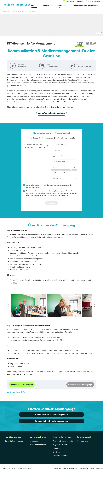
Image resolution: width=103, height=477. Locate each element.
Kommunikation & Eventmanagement (51, 414)
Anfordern (51, 203)
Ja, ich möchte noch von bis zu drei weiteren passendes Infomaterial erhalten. (49, 186)
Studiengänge (48, 5)
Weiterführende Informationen (51, 113)
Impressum (57, 468)
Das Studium (34, 6)
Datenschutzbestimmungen (35, 193)
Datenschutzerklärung (69, 468)
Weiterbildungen (79, 5)
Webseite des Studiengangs (80, 384)
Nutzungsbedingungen (56, 191)
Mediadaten (33, 441)
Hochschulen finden (61, 6)
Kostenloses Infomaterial (22, 384)
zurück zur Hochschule (16, 392)
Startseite (6, 11)
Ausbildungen (93, 5)
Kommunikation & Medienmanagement (51, 421)
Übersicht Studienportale (14, 441)
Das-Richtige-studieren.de (63, 441)
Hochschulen (60, 185)
